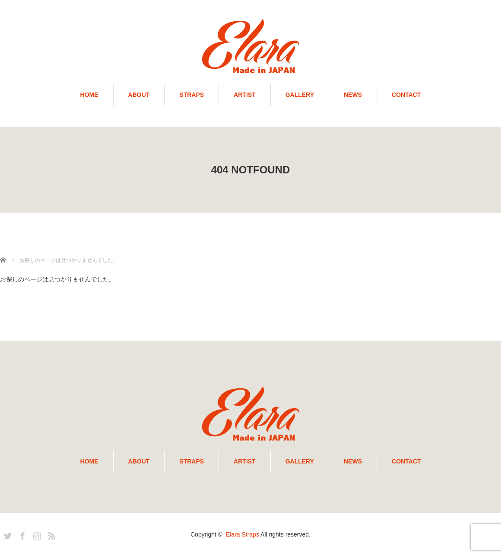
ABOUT (139, 94)
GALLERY (299, 94)
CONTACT (406, 94)
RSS (50, 534)
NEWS (353, 94)
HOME (89, 94)
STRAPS (191, 94)
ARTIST (245, 94)
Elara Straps (242, 534)
